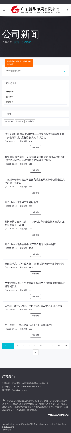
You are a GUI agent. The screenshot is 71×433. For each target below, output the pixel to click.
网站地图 (7, 429)
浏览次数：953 (26, 309)
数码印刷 (19, 121)
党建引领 (9, 102)
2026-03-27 (12, 141)
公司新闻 (25, 42)
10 (65, 346)
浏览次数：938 (26, 206)
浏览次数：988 (26, 229)
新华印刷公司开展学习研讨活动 (21, 202)
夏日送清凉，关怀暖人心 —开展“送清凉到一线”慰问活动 (34, 263)
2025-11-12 (12, 229)
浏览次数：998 (26, 290)
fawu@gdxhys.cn (19, 390)
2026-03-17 (12, 187)
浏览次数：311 (26, 164)
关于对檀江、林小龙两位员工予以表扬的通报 (29, 325)
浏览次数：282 (26, 141)
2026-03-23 (12, 164)
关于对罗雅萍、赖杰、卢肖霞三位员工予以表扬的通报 (33, 305)
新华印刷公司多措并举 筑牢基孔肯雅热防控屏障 (30, 244)
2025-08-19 (12, 248)
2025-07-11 (12, 309)
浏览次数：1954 (26, 267)
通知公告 (9, 91)
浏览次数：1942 (26, 248)
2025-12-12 (12, 206)
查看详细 (35, 147)
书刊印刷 (9, 121)
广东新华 (30, 121)
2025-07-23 (12, 290)
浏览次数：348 (26, 187)
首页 (16, 42)
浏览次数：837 (26, 329)
